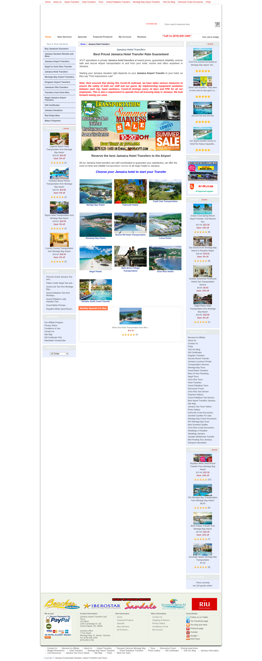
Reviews (140, 36)
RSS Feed (195, 639)
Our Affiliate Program (53, 322)
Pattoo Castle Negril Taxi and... (60, 283)
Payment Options (195, 394)
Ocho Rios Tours (195, 379)
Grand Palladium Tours (198, 385)
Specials (81, 36)
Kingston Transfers (196, 355)
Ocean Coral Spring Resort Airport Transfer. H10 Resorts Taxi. (203, 215)
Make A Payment (52, 121)
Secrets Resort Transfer (198, 358)
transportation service (117, 165)
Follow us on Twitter (199, 617)
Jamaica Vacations (54, 110)
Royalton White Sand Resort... (59, 309)
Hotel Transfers (89, 2)
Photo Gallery (194, 409)
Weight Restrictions (55, 650)
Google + (194, 636)
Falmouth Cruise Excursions (190, 2)
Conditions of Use (52, 328)
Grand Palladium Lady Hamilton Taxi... (56, 300)
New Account (213, 30)
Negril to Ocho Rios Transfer (58, 66)
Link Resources (54, 653)
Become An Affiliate (196, 337)
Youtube (194, 632)
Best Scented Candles (198, 425)
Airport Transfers (71, 2)
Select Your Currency (57, 347)
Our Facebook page (199, 621)
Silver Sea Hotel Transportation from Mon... (130, 327)
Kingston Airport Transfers (57, 82)
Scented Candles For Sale (199, 416)
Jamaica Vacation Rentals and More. (59, 55)
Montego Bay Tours (196, 367)
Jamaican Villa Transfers (56, 87)
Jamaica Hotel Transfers (56, 72)
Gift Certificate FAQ (53, 337)
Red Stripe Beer (52, 115)
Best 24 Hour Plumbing (198, 373)
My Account (123, 36)
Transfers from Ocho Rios (57, 92)
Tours (100, 2)
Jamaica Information (210, 650)
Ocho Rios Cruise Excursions (201, 428)
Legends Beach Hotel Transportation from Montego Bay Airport (59, 145)
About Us (57, 2)
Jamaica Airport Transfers (57, 61)
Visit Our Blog (169, 2)
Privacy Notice (50, 325)
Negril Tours (193, 376)
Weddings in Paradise (198, 431)
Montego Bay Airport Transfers (146, 2)
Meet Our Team (123, 653)
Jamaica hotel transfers (121, 60)
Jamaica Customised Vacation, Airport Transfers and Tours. (81, 658)
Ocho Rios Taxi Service (198, 391)
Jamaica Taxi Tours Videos (200, 406)
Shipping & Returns (160, 620)
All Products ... (123, 630)
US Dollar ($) (151, 24)
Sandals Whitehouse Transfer (201, 437)
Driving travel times (189, 648)
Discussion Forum (196, 388)
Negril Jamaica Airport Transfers (55, 99)
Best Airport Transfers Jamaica (201, 400)
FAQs (208, 2)
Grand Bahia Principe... (56, 305)
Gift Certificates (52, 105)
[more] (66, 128)
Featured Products (101, 36)
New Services (63, 36)
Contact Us (49, 331)
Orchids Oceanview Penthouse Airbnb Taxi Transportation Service (203, 278)
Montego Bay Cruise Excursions (202, 419)
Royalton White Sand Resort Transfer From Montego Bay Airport (202, 464)
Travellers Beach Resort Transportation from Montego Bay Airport (59, 180)
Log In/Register (174, 30)
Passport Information (197, 443)
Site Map (48, 334)
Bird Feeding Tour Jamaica (200, 440)
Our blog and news (198, 625)
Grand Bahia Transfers (198, 370)
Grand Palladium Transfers (118, 2)
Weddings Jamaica (196, 434)
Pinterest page (196, 628)
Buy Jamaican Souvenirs (57, 49)
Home (47, 2)
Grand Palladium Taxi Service (201, 397)
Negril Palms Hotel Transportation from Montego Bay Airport (203, 305)
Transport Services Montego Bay (130, 648)
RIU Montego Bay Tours (198, 422)
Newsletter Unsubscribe (55, 340)
